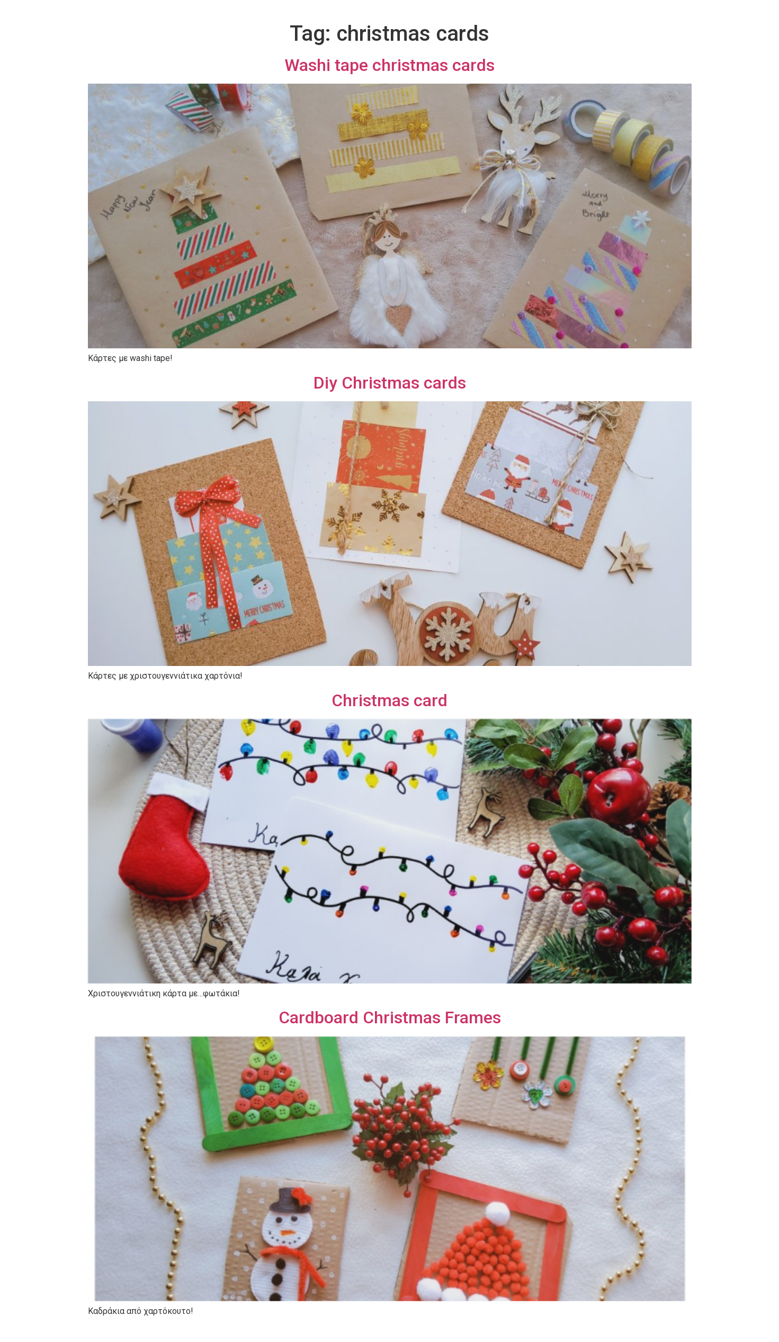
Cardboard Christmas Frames (390, 1017)
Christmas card (389, 700)
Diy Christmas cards (390, 383)
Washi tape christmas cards (389, 65)
